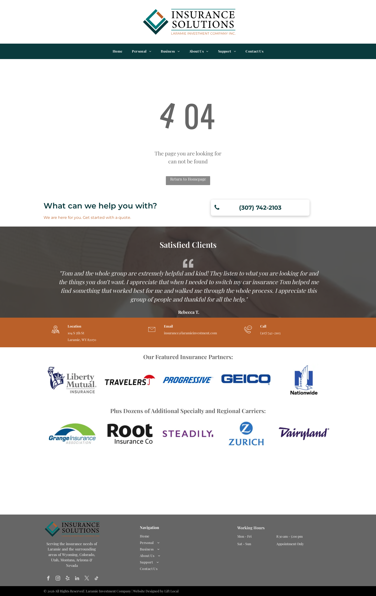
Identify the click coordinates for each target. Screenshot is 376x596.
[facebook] (48, 579)
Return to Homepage (188, 178)
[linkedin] (77, 579)
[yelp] (67, 579)
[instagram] (57, 579)
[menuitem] (117, 51)
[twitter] (86, 579)
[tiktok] (96, 579)
